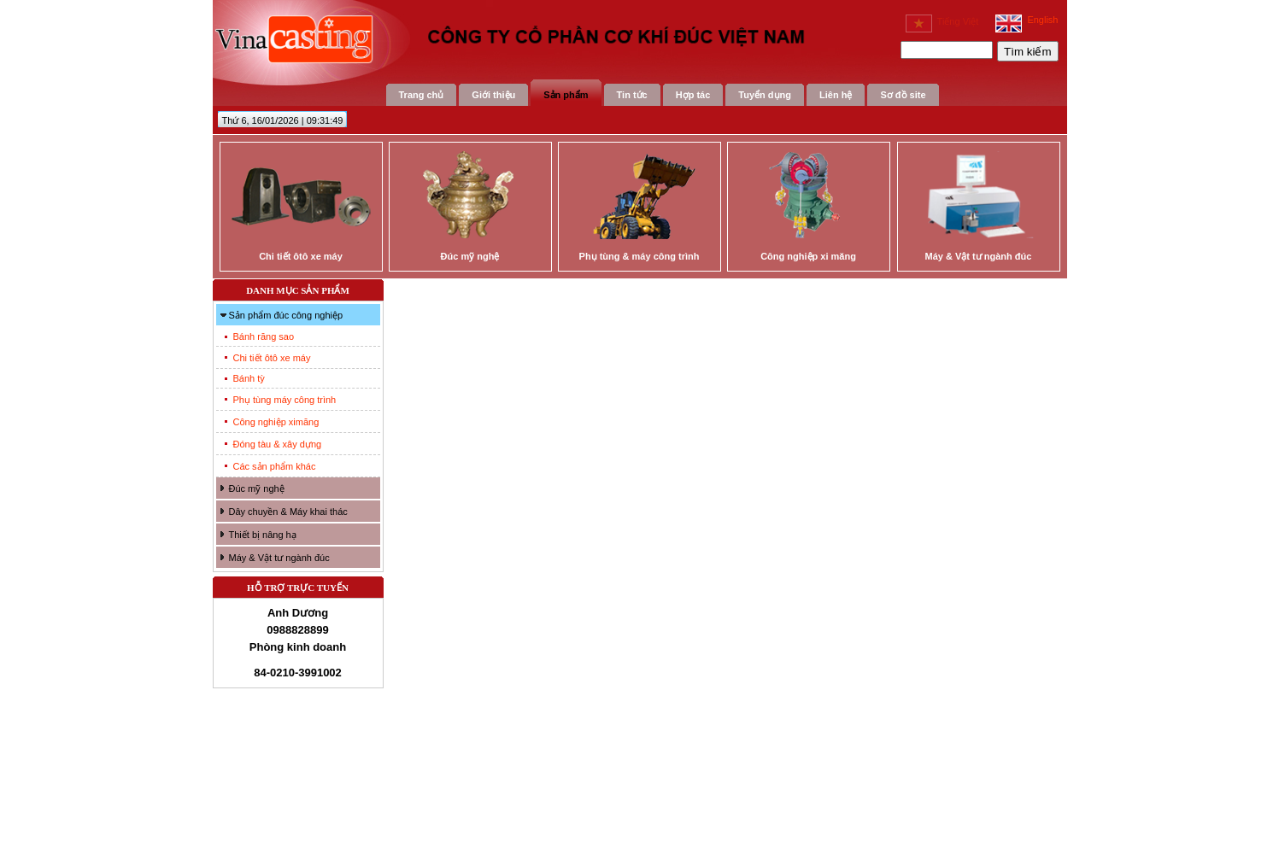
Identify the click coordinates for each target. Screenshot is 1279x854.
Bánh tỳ (249, 378)
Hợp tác (693, 95)
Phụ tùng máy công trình (285, 400)
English (1026, 20)
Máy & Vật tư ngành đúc (279, 558)
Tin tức (632, 95)
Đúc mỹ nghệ (257, 488)
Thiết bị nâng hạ (262, 534)
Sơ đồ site (902, 95)
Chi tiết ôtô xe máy (272, 358)
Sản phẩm (565, 95)
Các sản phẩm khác (274, 466)
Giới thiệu (493, 95)
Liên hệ (835, 95)
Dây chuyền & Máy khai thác (288, 511)
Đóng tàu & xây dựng (277, 444)
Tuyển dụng (764, 95)
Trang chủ (421, 95)
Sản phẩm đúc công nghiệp (286, 315)
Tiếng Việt (942, 21)
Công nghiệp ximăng (276, 422)
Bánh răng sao (264, 336)
